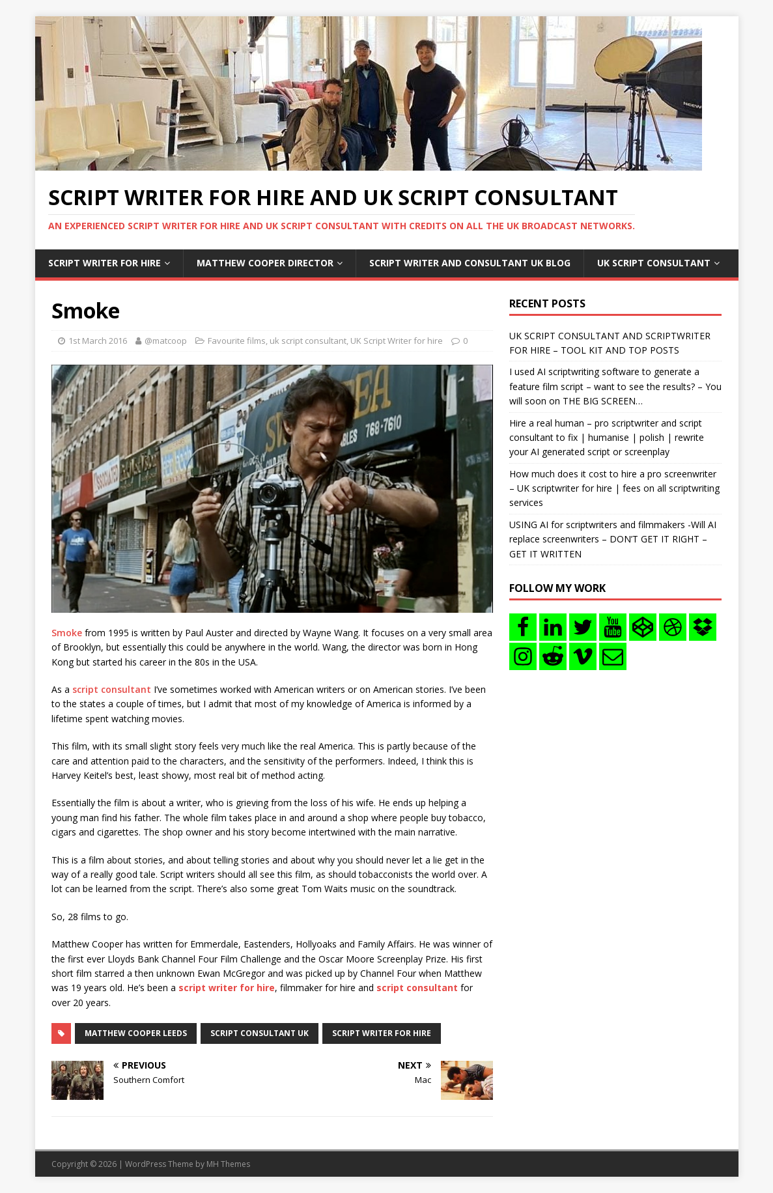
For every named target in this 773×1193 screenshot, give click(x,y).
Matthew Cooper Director (265, 263)
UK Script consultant (653, 263)
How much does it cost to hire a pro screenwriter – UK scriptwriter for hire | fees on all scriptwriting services (614, 488)
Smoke (66, 632)
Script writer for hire (104, 263)
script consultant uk (259, 1033)
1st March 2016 (97, 340)
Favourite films (237, 340)
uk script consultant (308, 340)
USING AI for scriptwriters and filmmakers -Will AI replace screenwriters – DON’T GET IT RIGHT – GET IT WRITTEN (612, 539)
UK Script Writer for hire (396, 340)
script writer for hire (381, 1033)
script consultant (111, 689)
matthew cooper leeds (136, 1033)
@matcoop (166, 340)
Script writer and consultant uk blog (469, 263)
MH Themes (228, 1164)
